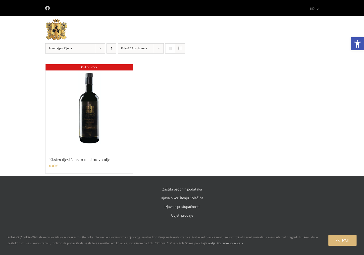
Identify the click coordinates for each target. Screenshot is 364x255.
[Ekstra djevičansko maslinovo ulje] (89, 108)
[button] (357, 43)
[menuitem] (314, 8)
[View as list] (180, 48)
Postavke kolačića (230, 243)
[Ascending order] (111, 48)
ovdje (211, 243)
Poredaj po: (60, 48)
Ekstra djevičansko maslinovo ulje (79, 159)
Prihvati (342, 240)
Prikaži (134, 48)
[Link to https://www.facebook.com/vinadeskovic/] (109, 8)
